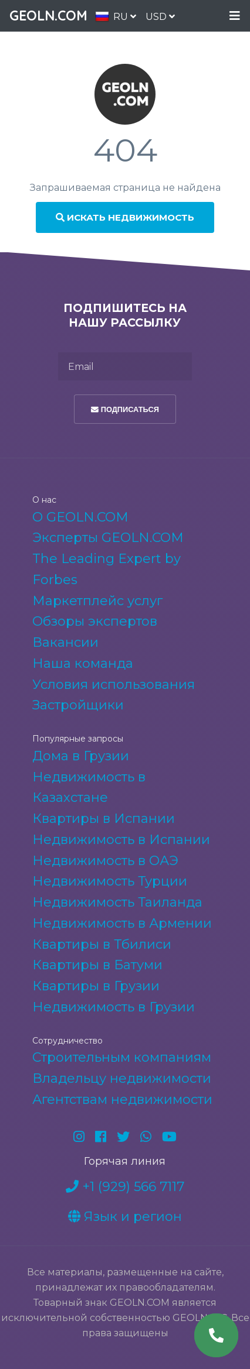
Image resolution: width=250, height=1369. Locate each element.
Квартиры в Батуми (97, 965)
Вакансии (65, 642)
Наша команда (82, 663)
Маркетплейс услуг (97, 601)
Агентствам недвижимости (122, 1099)
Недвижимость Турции (109, 881)
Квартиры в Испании (103, 818)
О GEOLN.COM (80, 517)
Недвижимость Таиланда (117, 902)
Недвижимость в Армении (122, 923)
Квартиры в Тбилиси (101, 944)
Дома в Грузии (80, 756)
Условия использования (113, 684)
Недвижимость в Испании (121, 840)
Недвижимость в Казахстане (89, 787)
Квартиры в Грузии (96, 986)
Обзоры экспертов (94, 621)
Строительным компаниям (121, 1057)
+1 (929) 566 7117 (125, 1187)
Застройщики (78, 705)
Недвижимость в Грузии (113, 1007)
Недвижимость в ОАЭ (105, 861)
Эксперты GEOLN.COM (108, 537)
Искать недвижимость (125, 217)
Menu (234, 16)
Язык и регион (125, 1216)
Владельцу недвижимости (121, 1078)
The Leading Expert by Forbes (106, 569)
